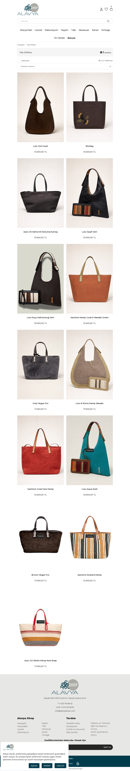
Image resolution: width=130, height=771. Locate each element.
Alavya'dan (22, 726)
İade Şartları (72, 732)
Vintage (46, 735)
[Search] (65, 21)
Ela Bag (89, 146)
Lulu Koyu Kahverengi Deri (40, 317)
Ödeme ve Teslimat (100, 723)
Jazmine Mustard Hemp (89, 575)
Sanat (44, 732)
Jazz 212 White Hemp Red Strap (40, 660)
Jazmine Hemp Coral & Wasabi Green (90, 317)
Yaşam (45, 723)
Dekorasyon (23, 732)
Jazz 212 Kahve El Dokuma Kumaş (40, 232)
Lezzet (20, 729)
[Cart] (111, 9)
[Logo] (28, 9)
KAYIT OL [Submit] (107, 747)
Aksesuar (46, 729)
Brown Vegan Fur (40, 575)
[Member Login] (101, 9)
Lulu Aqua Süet (89, 489)
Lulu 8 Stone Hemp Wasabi (89, 403)
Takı (44, 726)
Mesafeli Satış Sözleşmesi (73, 725)
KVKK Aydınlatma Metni (99, 734)
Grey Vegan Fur (40, 403)
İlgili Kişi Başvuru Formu (99, 728)
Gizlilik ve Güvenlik (75, 729)
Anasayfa (21, 723)
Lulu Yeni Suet (40, 146)
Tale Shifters (31, 45)
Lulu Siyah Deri (89, 232)
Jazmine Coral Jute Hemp (40, 489)
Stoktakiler (25, 61)
